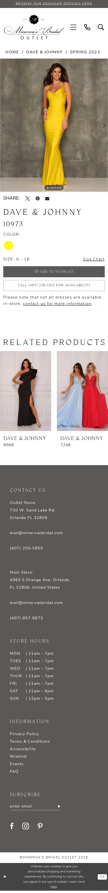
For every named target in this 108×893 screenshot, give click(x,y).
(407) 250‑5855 (26, 550)
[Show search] (101, 27)
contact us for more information (57, 306)
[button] (73, 27)
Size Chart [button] (93, 260)
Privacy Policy (24, 736)
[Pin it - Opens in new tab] (38, 198)
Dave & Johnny (44, 52)
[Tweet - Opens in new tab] (27, 198)
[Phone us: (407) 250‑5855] (87, 27)
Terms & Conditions (30, 744)
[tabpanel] (54, 125)
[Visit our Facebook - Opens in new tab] (12, 828)
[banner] (34, 27)
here (54, 889)
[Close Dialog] (5, 879)
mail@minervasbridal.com (36, 535)
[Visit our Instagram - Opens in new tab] (25, 828)
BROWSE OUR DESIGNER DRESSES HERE (54, 4)
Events (17, 766)
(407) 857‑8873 (26, 620)
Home (12, 52)
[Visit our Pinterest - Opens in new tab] (40, 828)
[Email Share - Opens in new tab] (47, 199)
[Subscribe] (61, 809)
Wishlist (18, 759)
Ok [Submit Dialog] (102, 879)
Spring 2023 (85, 52)
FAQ (14, 774)
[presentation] (25, 393)
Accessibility (23, 751)
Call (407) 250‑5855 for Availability (54, 287)
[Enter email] (37, 809)
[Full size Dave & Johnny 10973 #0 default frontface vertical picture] (54, 125)
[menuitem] (73, 27)
